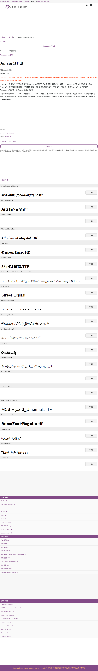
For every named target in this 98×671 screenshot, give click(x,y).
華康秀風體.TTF (5, 547)
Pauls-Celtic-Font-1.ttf (6, 622)
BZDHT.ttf (4, 515)
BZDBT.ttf (3, 518)
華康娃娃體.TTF (5, 543)
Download (49, 146)
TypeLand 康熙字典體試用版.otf (9, 561)
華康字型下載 (63, 668)
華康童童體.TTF (5, 558)
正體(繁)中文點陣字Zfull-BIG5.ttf (10, 572)
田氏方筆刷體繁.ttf (6, 551)
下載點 (91, 192)
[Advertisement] (49, 23)
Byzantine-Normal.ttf (6, 529)
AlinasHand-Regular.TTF (7, 611)
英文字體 (10, 37)
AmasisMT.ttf (49, 46)
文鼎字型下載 (81, 668)
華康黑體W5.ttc (5, 565)
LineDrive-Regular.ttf (6, 636)
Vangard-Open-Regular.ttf (7, 615)
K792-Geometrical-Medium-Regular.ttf (11, 608)
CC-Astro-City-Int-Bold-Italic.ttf (9, 618)
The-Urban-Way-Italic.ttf (7, 604)
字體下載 (46, 1)
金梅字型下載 (72, 668)
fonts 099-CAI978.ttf (6, 629)
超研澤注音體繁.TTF (6, 568)
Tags (4, 1)
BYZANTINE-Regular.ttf (7, 526)
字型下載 (40, 1)
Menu (90, 4)
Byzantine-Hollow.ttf (6, 533)
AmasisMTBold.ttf (9, 136)
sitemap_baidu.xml (24, 1)
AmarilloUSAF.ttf (8, 134)
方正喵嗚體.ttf (5, 540)
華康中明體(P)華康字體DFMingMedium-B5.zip (13, 554)
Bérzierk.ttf (4, 501)
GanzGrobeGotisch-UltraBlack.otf (9, 625)
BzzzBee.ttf (4, 508)
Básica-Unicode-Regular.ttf (8, 504)
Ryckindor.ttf (4, 633)
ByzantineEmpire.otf (6, 522)
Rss (1, 1)
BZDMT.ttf (4, 511)
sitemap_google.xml (12, 1)
